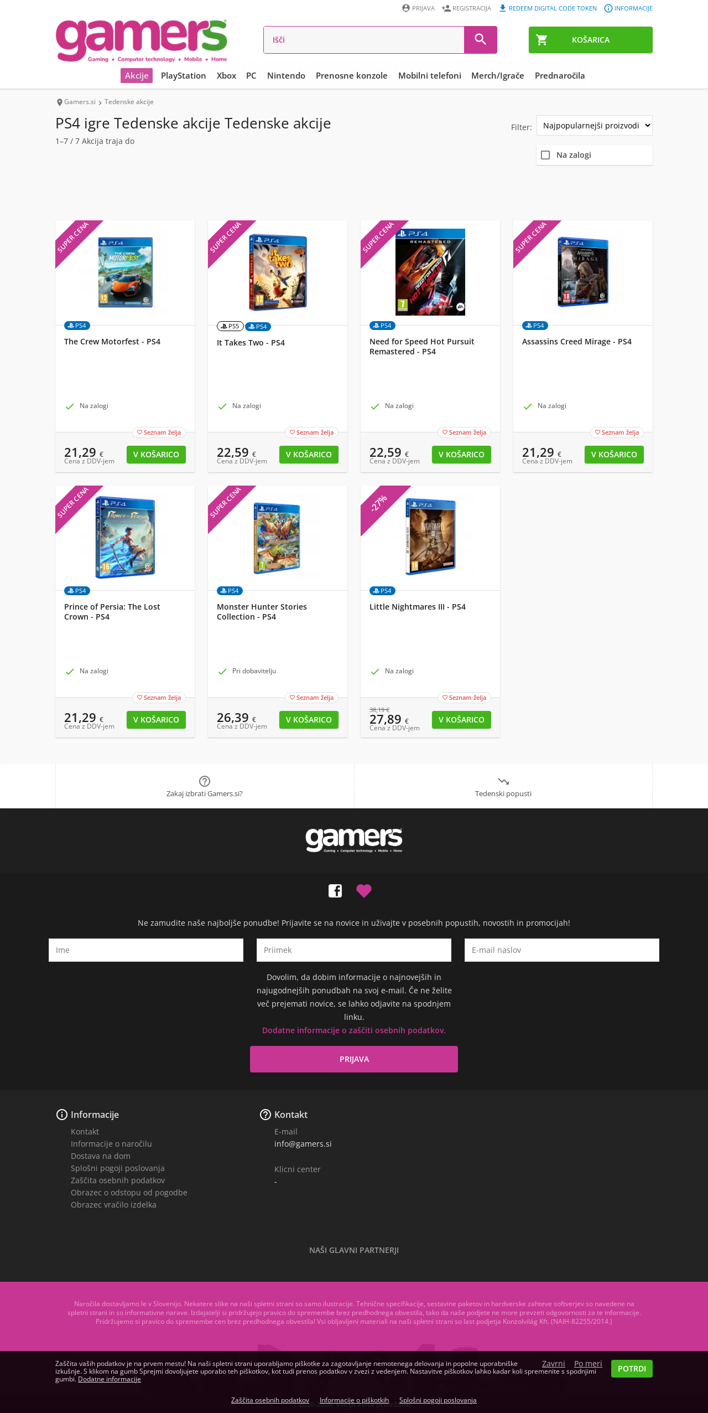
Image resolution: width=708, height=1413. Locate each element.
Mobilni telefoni (429, 75)
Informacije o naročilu (111, 1143)
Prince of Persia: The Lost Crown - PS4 (112, 612)
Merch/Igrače (497, 75)
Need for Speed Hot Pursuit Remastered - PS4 (422, 347)
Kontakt (85, 1131)
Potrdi (632, 1368)
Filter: (521, 127)
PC (252, 75)
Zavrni (553, 1364)
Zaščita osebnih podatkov (118, 1180)
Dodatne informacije (109, 1379)
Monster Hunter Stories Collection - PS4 (262, 612)
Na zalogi (573, 154)
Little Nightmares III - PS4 (417, 607)
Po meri (588, 1364)
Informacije (95, 1114)
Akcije (138, 75)
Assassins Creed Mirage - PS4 (577, 342)
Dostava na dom (101, 1156)
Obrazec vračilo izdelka (114, 1204)
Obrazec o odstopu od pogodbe (129, 1192)
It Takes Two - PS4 (251, 343)
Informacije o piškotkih (354, 1400)
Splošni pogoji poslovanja (118, 1168)
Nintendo (287, 75)
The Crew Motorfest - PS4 (112, 342)
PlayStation (185, 75)
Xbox (227, 75)
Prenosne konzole (352, 75)
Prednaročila (559, 75)
